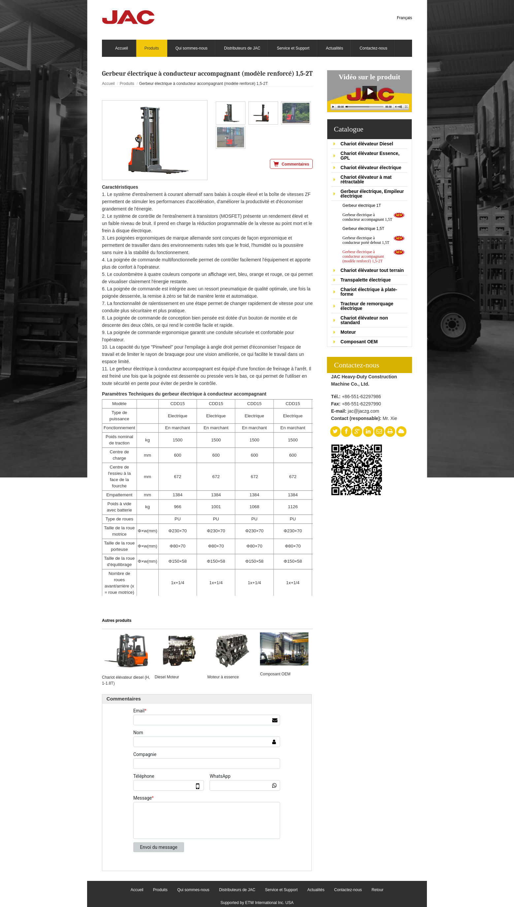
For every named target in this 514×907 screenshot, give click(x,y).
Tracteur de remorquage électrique (366, 306)
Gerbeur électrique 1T (361, 205)
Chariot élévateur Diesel (366, 143)
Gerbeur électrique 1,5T (363, 228)
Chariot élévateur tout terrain (372, 270)
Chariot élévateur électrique (370, 167)
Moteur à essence (223, 677)
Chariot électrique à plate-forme (368, 292)
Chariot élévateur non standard (364, 320)
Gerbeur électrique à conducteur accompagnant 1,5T (367, 217)
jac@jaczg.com (363, 411)
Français (404, 18)
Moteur (348, 332)
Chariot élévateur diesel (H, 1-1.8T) (126, 680)
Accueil (108, 83)
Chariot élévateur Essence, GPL (370, 156)
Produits (127, 83)
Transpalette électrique (365, 280)
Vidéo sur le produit (369, 77)
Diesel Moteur (167, 677)
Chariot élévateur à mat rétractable (366, 179)
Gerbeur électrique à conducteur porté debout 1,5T (365, 240)
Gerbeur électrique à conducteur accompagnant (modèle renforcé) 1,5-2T (363, 256)
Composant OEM (359, 341)
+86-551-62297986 (361, 396)
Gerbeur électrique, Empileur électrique (372, 194)
